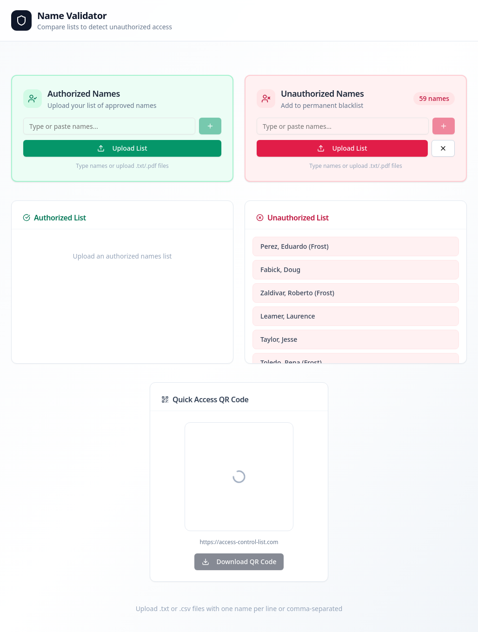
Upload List (122, 148)
